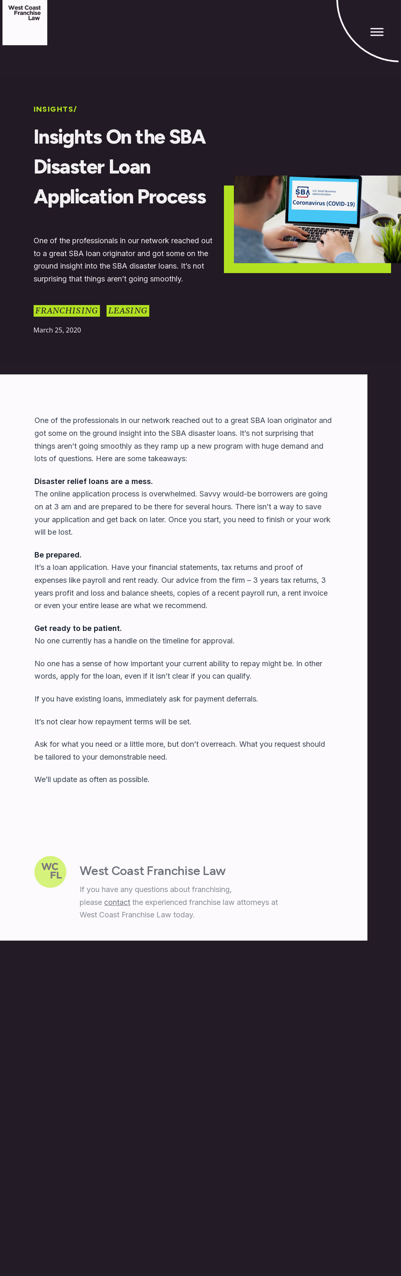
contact (117, 903)
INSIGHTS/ (56, 109)
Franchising (66, 311)
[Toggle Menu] (377, 32)
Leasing (128, 311)
